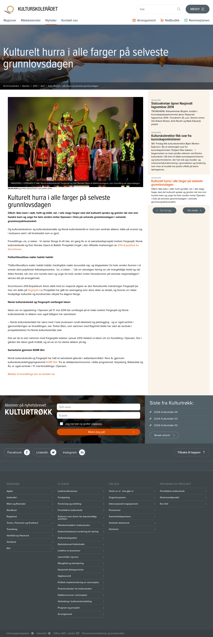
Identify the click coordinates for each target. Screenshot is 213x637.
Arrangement (65, 614)
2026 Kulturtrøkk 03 (166, 418)
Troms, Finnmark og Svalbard (22, 523)
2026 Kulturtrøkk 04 (166, 412)
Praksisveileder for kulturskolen (75, 588)
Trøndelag (12, 529)
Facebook (14, 452)
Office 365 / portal (64, 633)
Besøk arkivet (162, 435)
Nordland (12, 510)
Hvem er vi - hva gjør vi (121, 491)
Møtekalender (31, 20)
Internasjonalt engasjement (123, 503)
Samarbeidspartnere (120, 516)
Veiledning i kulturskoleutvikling (75, 601)
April (43, 86)
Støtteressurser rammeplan (72, 595)
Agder (10, 491)
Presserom (115, 510)
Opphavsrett (64, 576)
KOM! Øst (51, 362)
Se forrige (165, 210)
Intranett (41, 633)
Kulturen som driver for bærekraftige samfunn (77, 518)
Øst (8, 548)
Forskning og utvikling (69, 503)
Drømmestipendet (169, 497)
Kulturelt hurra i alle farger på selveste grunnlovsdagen (73, 86)
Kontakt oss (69, 20)
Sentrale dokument (119, 523)
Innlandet (12, 497)
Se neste (193, 210)
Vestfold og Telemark (18, 535)
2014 (35, 86)
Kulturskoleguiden (67, 538)
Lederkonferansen (67, 491)
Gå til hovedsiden (11, 86)
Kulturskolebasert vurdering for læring (78, 531)
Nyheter (51, 20)
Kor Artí (164, 503)
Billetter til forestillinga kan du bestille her (31, 374)
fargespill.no (35, 290)
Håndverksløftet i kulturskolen (74, 525)
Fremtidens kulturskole (70, 510)
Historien (114, 529)
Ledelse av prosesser (69, 550)
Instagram (70, 452)
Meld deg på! (96, 432)
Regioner (10, 20)
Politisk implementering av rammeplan (78, 582)
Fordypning (64, 497)
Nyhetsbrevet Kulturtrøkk (71, 544)
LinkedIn (42, 452)
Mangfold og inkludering (71, 563)
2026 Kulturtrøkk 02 (166, 425)
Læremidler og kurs (68, 557)
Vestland (11, 542)
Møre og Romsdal (16, 503)
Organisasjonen (117, 497)
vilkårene (96, 424)
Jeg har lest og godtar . (83, 424)
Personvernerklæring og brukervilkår (103, 633)
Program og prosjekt (69, 607)
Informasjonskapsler (17, 633)
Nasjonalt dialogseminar (71, 569)
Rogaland (12, 516)
